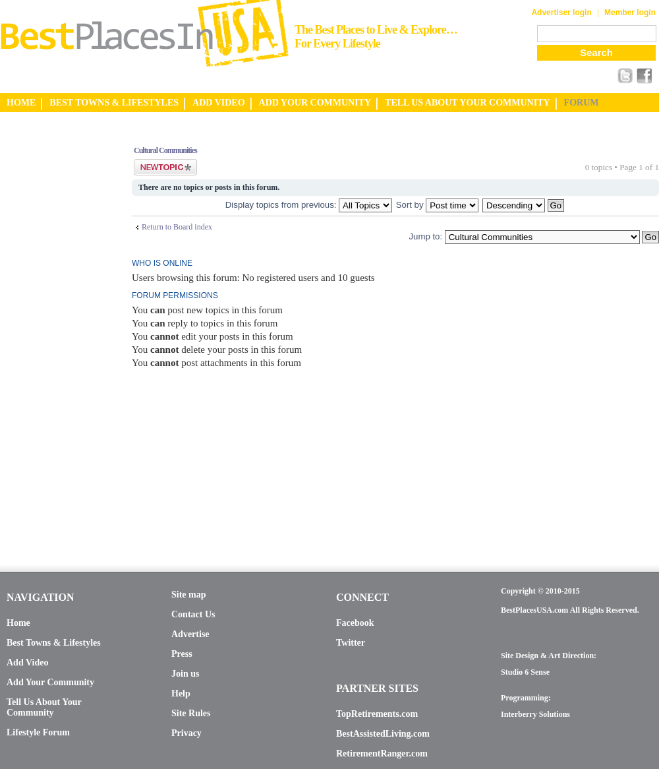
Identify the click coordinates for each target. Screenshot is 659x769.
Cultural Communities (165, 150)
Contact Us (193, 614)
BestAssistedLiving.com (383, 734)
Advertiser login (561, 12)
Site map (188, 595)
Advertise (190, 634)
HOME (21, 103)
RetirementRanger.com (382, 753)
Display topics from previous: (308, 205)
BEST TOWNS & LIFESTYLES (114, 103)
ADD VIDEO (218, 103)
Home (18, 623)
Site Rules (191, 713)
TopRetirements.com (377, 714)
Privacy (186, 733)
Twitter (350, 643)
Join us (185, 674)
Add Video (27, 662)
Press (181, 654)
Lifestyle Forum (38, 732)
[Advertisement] (52, 332)
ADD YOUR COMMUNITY (315, 103)
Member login (630, 12)
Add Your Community (50, 682)
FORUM (581, 103)
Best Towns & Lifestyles (54, 643)
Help (180, 693)
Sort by (437, 205)
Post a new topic (165, 167)
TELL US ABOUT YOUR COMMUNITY (467, 103)
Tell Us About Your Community (44, 707)
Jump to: (425, 236)
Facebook (355, 623)
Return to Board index (177, 226)
